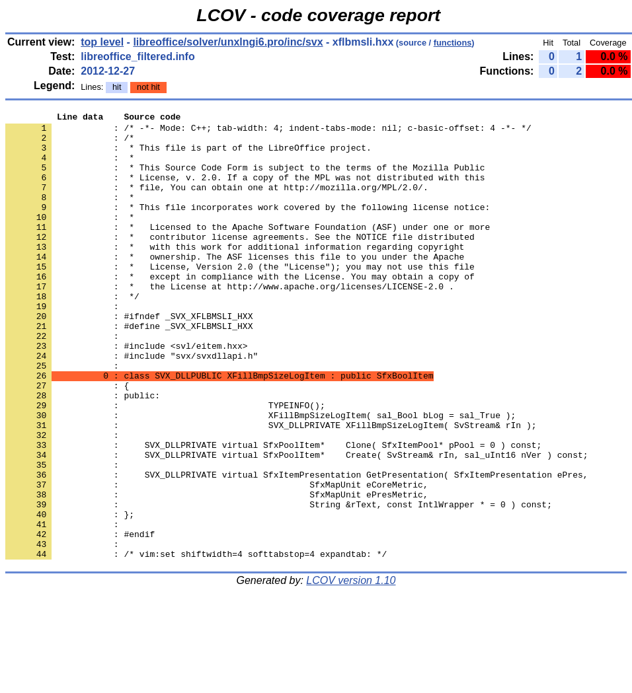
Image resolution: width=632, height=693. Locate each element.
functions (453, 43)
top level (102, 42)
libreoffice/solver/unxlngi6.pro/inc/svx (228, 42)
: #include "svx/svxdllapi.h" (131, 405)
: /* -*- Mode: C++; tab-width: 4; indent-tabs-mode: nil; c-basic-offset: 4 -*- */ (268, 131)
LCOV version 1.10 (350, 669)
